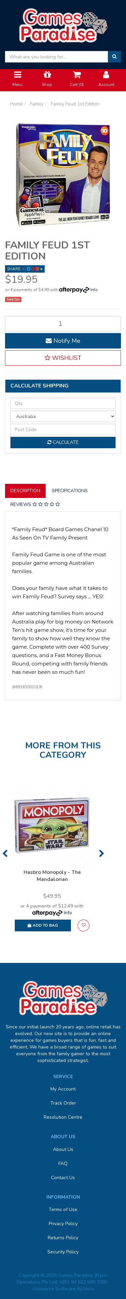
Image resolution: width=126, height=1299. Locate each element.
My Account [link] (63, 1089)
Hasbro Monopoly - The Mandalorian (52, 876)
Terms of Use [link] (63, 1209)
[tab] (25, 491)
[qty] (63, 403)
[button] (63, 358)
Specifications (70, 491)
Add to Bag (43, 925)
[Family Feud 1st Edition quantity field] (63, 323)
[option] (52, 861)
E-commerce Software (71, 1285)
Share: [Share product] (25, 269)
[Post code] (63, 429)
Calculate (63, 442)
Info (94, 289)
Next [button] (102, 853)
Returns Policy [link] (63, 1238)
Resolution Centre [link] (63, 1117)
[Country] (63, 416)
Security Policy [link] (63, 1252)
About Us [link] (63, 1149)
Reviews (35, 504)
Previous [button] (5, 853)
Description (25, 491)
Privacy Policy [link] (63, 1223)
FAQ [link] (63, 1163)
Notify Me (63, 341)
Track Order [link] (63, 1103)
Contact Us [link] (63, 1177)
